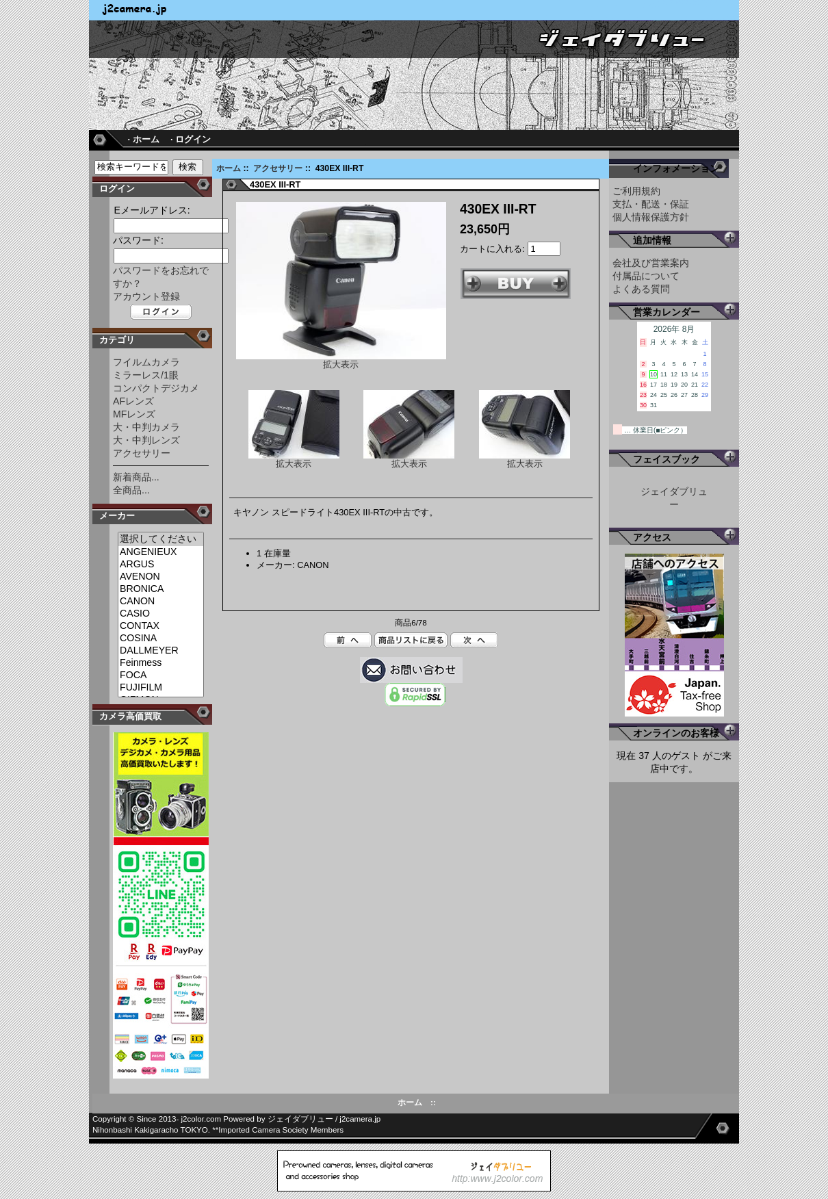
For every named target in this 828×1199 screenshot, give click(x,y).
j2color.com (201, 1119)
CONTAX (160, 626)
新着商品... (136, 477)
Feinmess (160, 663)
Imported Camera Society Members (281, 1130)
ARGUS (160, 564)
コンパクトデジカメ (156, 388)
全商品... (131, 490)
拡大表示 (293, 459)
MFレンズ (134, 414)
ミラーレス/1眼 (146, 375)
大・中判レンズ (146, 440)
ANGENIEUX (160, 552)
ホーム (228, 168)
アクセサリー (277, 168)
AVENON (160, 577)
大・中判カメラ (146, 427)
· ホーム (143, 139)
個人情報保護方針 (650, 216)
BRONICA (160, 589)
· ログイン (190, 139)
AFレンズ (133, 401)
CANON (160, 601)
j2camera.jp (359, 1119)
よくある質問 (641, 288)
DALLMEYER (160, 651)
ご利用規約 (636, 190)
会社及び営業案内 (650, 262)
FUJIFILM (160, 688)
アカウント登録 (146, 296)
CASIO (160, 614)
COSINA (160, 638)
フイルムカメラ (146, 362)
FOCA (160, 675)
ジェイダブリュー (300, 1119)
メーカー (117, 516)
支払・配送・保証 (650, 203)
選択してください (160, 539)
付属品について (646, 275)
